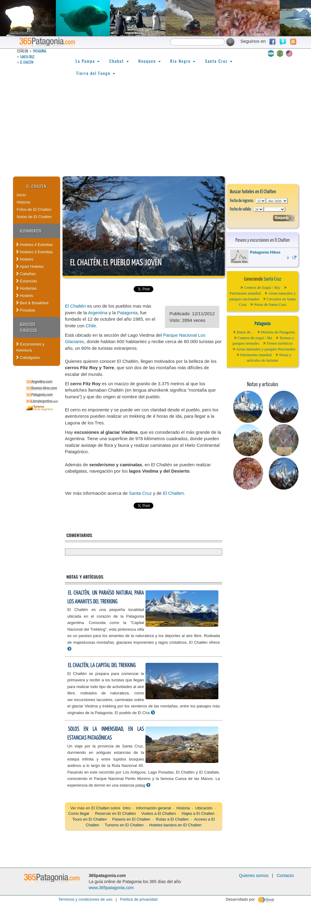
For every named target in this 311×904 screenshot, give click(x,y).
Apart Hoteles (30, 266)
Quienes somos (253, 875)
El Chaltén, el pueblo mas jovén (116, 263)
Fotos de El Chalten (34, 209)
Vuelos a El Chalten (158, 813)
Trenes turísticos (280, 343)
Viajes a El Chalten (198, 813)
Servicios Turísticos (28, 327)
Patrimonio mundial (245, 293)
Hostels (24, 295)
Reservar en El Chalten (115, 813)
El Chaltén (75, 306)
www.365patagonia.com (111, 887)
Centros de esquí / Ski (255, 338)
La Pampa (88, 61)
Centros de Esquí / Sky (262, 287)
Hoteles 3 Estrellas (34, 252)
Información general (153, 808)
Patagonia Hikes (265, 252)
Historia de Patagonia (278, 332)
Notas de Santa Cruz (270, 304)
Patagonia (39, 51)
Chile (91, 325)
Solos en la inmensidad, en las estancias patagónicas (105, 733)
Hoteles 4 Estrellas (34, 244)
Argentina (98, 312)
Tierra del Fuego (95, 73)
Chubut (119, 61)
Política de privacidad (139, 899)
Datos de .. (245, 332)
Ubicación (204, 808)
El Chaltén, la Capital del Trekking (102, 665)
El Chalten (26, 63)
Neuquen (149, 61)
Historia (23, 202)
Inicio (21, 195)
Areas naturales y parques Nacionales (266, 349)
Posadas (25, 310)
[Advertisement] (155, 130)
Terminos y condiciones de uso (85, 899)
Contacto (285, 875)
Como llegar (79, 813)
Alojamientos (30, 231)
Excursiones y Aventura (30, 347)
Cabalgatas (28, 357)
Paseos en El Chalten (131, 819)
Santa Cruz (27, 57)
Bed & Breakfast (32, 303)
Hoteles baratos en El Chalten (175, 825)
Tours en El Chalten (89, 819)
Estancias (26, 281)
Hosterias (26, 288)
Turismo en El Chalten (124, 825)
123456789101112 (277, 200)
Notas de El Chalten (34, 216)
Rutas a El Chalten (172, 819)
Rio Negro (183, 61)
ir (291, 257)
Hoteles (24, 259)
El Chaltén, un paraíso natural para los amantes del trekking (105, 597)
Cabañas (26, 274)
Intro (127, 808)
